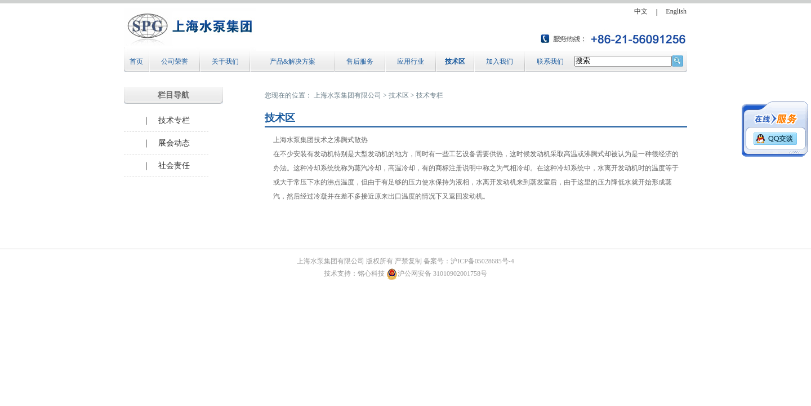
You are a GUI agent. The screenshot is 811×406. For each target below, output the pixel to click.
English (676, 11)
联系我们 (550, 61)
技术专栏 (429, 95)
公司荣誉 (174, 61)
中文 (641, 11)
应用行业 (410, 61)
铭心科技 (371, 273)
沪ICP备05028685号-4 (482, 261)
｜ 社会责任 (166, 165)
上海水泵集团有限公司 (347, 95)
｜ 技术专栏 (166, 120)
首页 (136, 61)
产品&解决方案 (292, 61)
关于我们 (225, 61)
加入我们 (499, 61)
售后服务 (359, 61)
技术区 (455, 61)
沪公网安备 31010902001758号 (436, 273)
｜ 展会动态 (166, 143)
